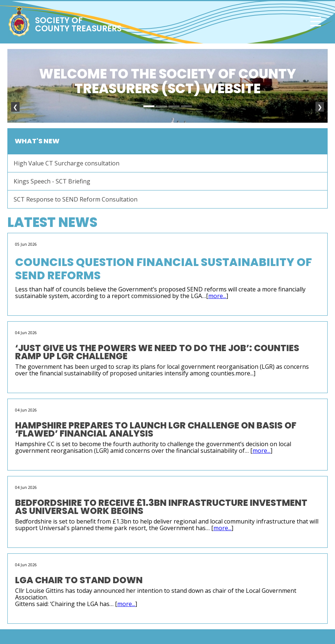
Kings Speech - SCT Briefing (52, 181)
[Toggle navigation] (316, 22)
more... (217, 296)
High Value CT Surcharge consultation (66, 163)
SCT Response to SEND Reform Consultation (75, 199)
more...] (245, 373)
